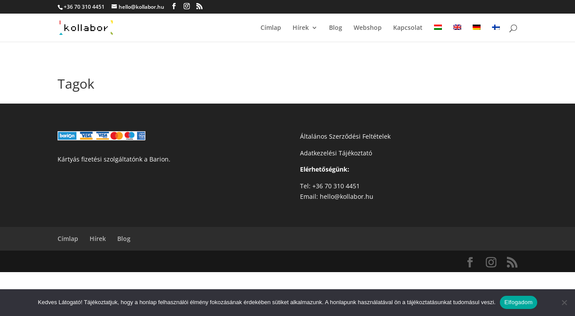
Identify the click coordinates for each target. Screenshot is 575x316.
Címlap (270, 28)
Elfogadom (518, 302)
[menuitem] (438, 33)
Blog (335, 28)
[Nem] (564, 302)
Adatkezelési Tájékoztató (336, 153)
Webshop (368, 28)
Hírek (301, 28)
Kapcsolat (408, 28)
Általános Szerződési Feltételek (345, 136)
